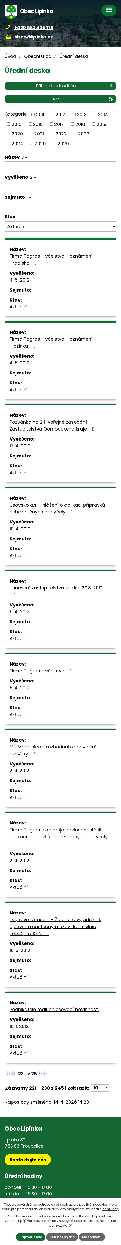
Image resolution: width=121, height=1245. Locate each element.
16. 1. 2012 (19, 1026)
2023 (83, 134)
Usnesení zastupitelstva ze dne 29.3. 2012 (56, 591)
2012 (60, 114)
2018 (80, 124)
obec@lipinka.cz (33, 37)
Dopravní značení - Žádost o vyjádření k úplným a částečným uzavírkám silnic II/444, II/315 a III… (55, 926)
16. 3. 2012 (20, 950)
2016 (38, 124)
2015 (17, 124)
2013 (82, 114)
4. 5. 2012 (20, 280)
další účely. (110, 1209)
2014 (103, 114)
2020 (17, 134)
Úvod (10, 56)
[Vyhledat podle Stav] (60, 226)
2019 (101, 124)
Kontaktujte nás (28, 1159)
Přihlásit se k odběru (75, 86)
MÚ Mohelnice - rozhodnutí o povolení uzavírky (53, 750)
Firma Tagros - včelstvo (42, 671)
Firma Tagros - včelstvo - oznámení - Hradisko (53, 259)
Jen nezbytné (62, 1237)
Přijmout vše (30, 1237)
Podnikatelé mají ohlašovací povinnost (58, 1009)
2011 (40, 114)
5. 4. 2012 (20, 611)
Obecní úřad (37, 56)
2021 (39, 134)
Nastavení (92, 1237)
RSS (83, 99)
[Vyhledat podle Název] (60, 166)
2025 (40, 143)
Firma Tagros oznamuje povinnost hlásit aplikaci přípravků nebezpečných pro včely (59, 836)
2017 (59, 124)
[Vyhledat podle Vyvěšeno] (60, 187)
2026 (63, 143)
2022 (61, 134)
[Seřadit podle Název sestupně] (27, 158)
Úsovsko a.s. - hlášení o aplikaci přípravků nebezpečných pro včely (57, 508)
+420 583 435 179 (33, 27)
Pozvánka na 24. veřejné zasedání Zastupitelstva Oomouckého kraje (53, 425)
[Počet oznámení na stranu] (100, 1088)
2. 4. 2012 (19, 770)
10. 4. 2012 (20, 528)
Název (14, 157)
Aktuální (19, 307)
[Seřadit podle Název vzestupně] (27, 156)
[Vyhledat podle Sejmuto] (60, 206)
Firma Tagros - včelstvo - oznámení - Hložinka (53, 342)
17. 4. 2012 (20, 446)
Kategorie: (16, 114)
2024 (17, 143)
